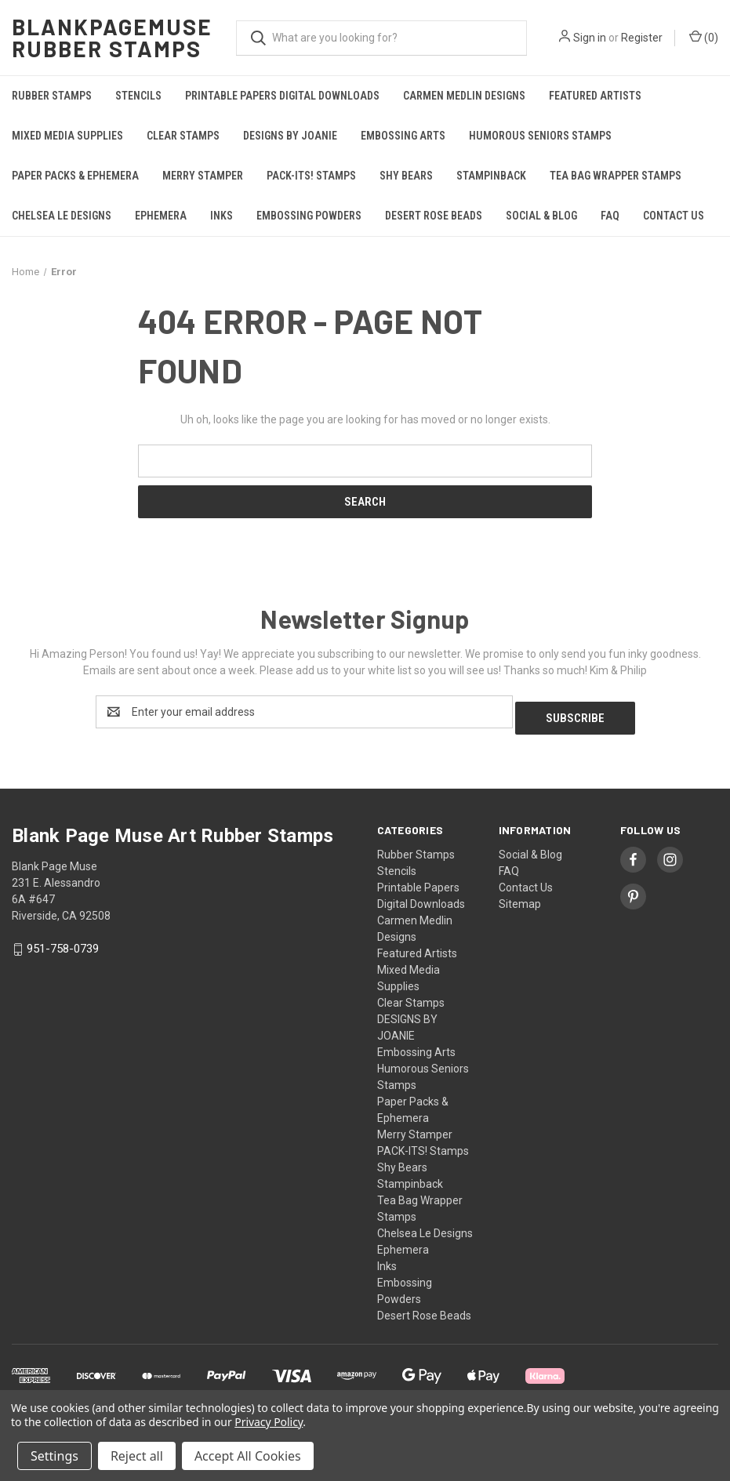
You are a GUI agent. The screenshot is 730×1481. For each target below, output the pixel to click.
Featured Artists (595, 95)
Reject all (137, 1456)
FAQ (610, 215)
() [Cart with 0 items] (703, 37)
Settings (54, 1456)
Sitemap (520, 897)
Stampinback (491, 175)
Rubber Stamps (52, 95)
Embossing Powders (308, 215)
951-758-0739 (63, 943)
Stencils (138, 95)
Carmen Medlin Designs (464, 95)
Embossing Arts (403, 135)
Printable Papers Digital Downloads (282, 95)
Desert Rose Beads (433, 215)
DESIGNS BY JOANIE (290, 135)
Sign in (589, 37)
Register (642, 37)
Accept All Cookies (247, 1456)
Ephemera (161, 215)
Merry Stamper (202, 175)
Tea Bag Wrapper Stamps (615, 175)
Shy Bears (406, 175)
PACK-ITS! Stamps (311, 175)
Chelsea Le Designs (61, 215)
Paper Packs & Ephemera (75, 175)
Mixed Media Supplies (67, 135)
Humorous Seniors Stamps (540, 135)
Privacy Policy (268, 1421)
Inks (221, 215)
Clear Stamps (183, 135)
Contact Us (673, 215)
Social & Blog (541, 215)
